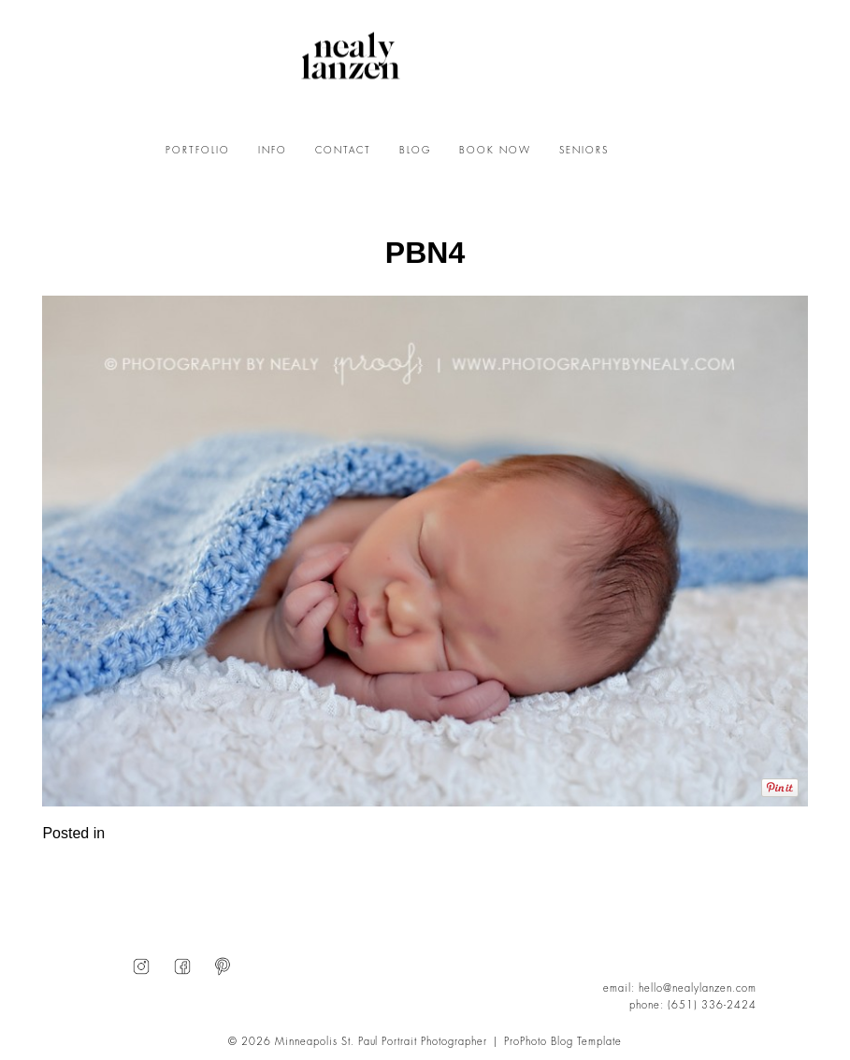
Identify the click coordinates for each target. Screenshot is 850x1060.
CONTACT (343, 150)
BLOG (415, 150)
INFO (272, 150)
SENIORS (584, 150)
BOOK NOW (495, 150)
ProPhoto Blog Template (563, 1042)
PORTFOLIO (198, 150)
